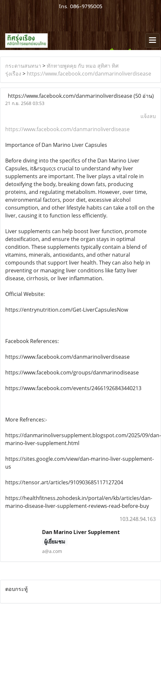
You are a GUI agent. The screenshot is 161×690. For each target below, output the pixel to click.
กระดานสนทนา (23, 65)
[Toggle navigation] (152, 40)
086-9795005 (86, 6)
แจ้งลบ (148, 116)
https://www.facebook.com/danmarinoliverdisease (89, 73)
